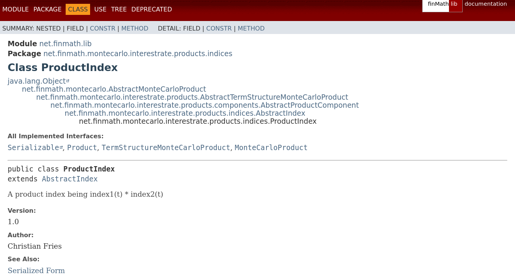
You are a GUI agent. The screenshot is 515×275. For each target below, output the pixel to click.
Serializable (33, 148)
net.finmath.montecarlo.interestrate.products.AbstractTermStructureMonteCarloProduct (192, 97)
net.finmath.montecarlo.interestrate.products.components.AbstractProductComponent (204, 105)
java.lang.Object (37, 81)
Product (82, 148)
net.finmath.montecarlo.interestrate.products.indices (138, 54)
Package (47, 9)
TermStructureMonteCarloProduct (166, 148)
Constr (102, 28)
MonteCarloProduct (271, 148)
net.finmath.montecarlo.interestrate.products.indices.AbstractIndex (185, 113)
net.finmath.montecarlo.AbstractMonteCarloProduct (114, 89)
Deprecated (151, 9)
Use (100, 9)
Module (15, 9)
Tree (119, 9)
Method (135, 28)
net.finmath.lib (65, 44)
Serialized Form (36, 271)
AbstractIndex (70, 179)
